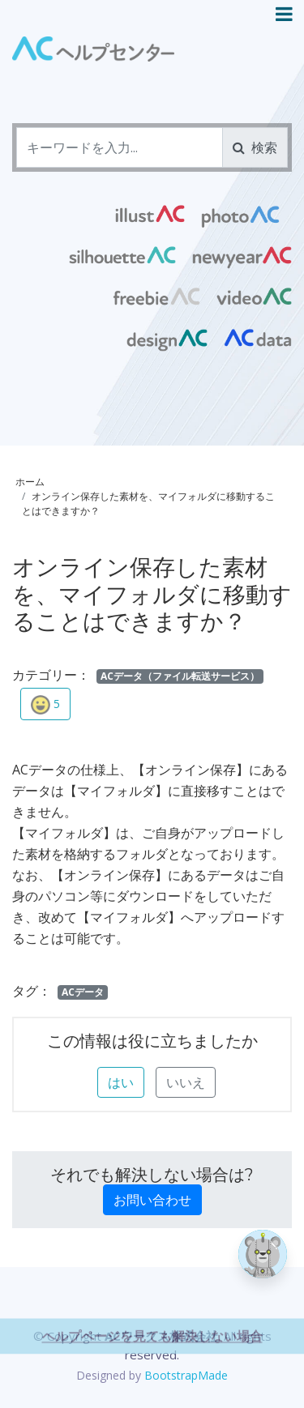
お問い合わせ (152, 1200)
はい (121, 1082)
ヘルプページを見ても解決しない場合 (152, 1358)
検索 (255, 147)
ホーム (30, 482)
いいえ (185, 1082)
